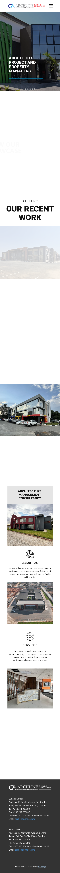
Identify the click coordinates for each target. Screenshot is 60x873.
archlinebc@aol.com (25, 818)
